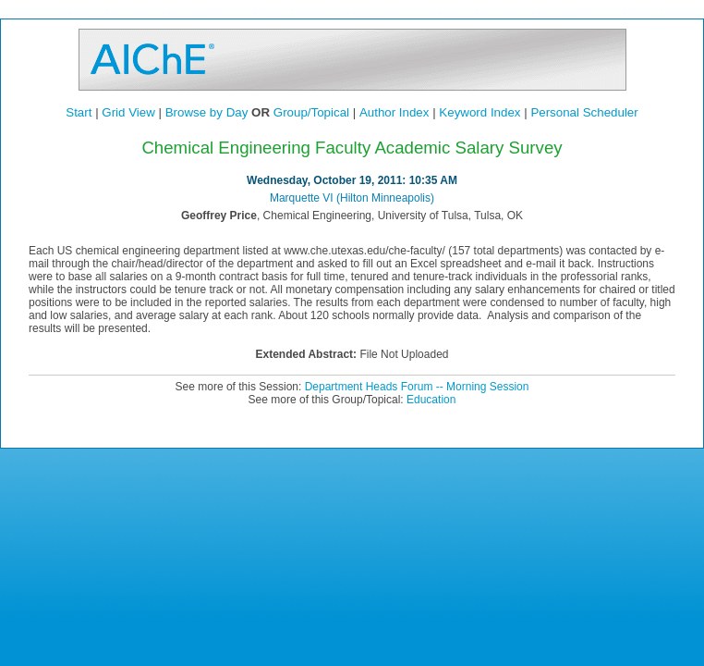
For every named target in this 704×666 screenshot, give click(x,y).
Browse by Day (207, 112)
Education (431, 399)
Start (78, 112)
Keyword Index (479, 112)
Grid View (128, 112)
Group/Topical (311, 112)
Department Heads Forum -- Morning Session (417, 386)
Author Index (394, 112)
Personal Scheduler (583, 112)
